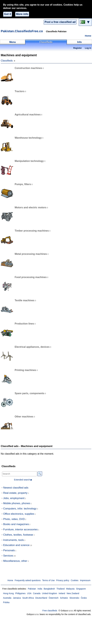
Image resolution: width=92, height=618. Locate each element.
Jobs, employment (14, 498)
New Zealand (73, 593)
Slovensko (74, 598)
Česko (84, 598)
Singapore (81, 589)
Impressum (85, 580)
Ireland (62, 593)
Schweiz (64, 598)
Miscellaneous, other (15, 560)
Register (77, 48)
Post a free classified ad (60, 22)
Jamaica (17, 598)
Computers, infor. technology (20, 508)
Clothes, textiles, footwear (18, 534)
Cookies (74, 580)
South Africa (28, 598)
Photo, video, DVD (14, 519)
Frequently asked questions (28, 580)
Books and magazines (16, 524)
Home (88, 36)
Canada (36, 593)
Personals (9, 550)
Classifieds (7, 60)
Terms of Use (48, 580)
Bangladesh (49, 589)
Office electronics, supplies (18, 513)
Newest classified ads (15, 487)
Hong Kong (8, 593)
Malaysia (70, 589)
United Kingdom (49, 593)
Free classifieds (49, 610)
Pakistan (32, 589)
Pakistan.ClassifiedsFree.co (22, 31)
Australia (7, 598)
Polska (6, 602)
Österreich (53, 598)
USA (29, 593)
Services (8, 555)
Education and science (16, 545)
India (40, 589)
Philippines (20, 593)
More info (22, 14)
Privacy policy (62, 580)
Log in (88, 48)
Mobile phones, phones (16, 503)
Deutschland (41, 598)
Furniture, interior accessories (20, 529)
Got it (7, 14)
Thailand (60, 589)
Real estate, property (15, 492)
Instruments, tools (13, 540)
